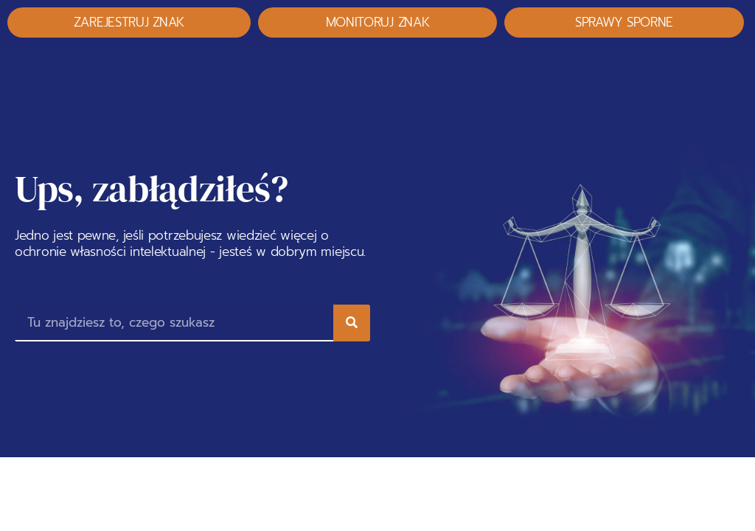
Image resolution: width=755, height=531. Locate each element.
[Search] (351, 323)
